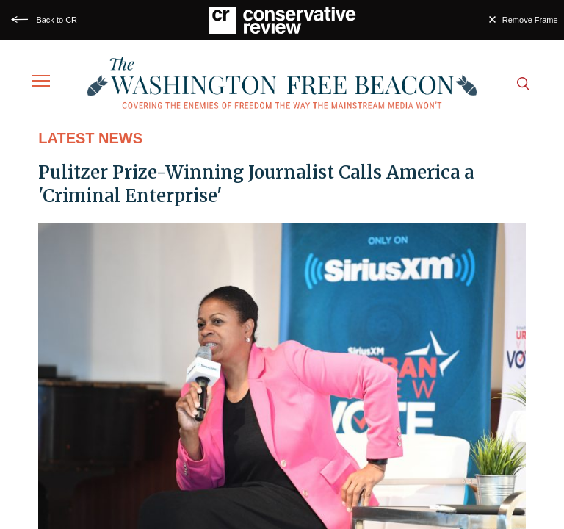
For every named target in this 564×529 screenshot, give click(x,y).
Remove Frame (530, 19)
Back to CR (56, 19)
